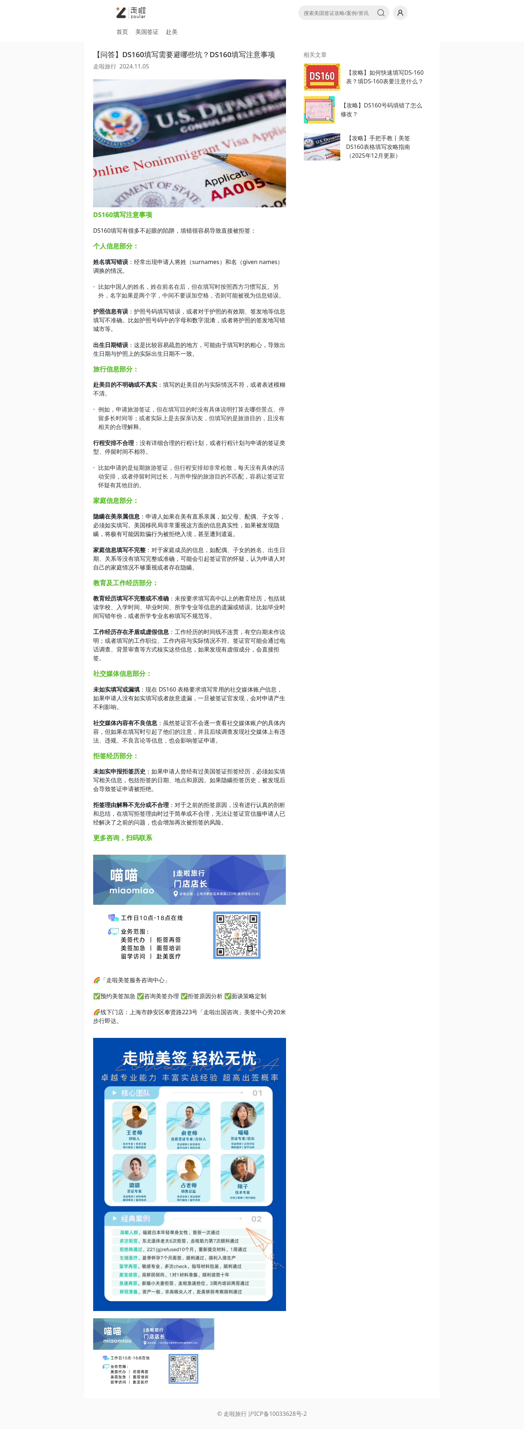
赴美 (172, 32)
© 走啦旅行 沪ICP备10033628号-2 (262, 1414)
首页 (122, 32)
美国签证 (147, 32)
